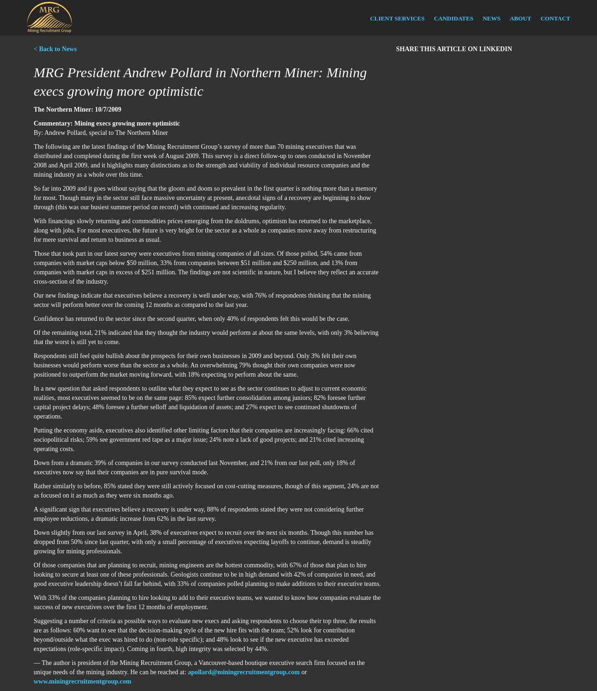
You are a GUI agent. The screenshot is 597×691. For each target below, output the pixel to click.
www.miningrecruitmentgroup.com (82, 681)
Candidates (453, 18)
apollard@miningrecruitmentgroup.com (244, 672)
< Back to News (55, 49)
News (491, 18)
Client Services (397, 18)
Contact (555, 18)
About (520, 18)
